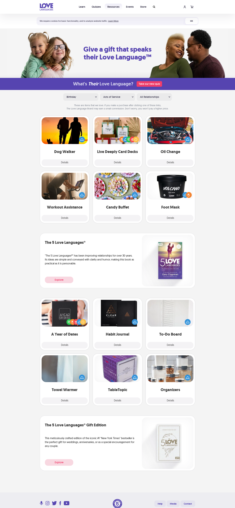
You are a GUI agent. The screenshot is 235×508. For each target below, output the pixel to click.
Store (143, 6)
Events (130, 6)
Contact (188, 503)
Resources (113, 6)
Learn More (113, 21)
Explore (59, 280)
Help (160, 503)
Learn (82, 6)
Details (64, 162)
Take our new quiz (149, 84)
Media (173, 503)
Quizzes (96, 6)
